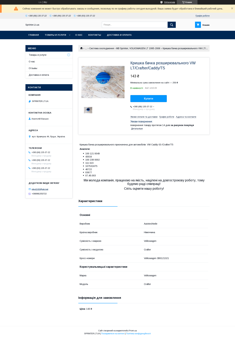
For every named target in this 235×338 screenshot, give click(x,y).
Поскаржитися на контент (113, 333)
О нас (78, 35)
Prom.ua (133, 331)
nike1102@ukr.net (40, 189)
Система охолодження (101, 48)
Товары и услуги (55, 35)
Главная (33, 35)
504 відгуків (169, 2)
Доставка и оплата (119, 35)
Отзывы (33, 68)
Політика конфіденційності (138, 333)
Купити (148, 98)
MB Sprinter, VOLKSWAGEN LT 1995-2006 (138, 48)
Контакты (94, 35)
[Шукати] (172, 25)
